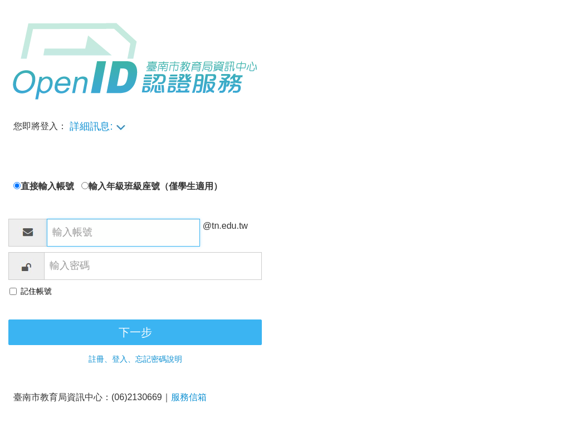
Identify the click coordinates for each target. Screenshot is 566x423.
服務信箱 (189, 397)
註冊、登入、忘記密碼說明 (135, 359)
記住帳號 (36, 291)
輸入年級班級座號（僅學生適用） (155, 186)
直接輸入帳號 (51, 186)
